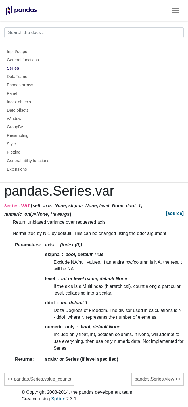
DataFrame (17, 76)
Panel (12, 93)
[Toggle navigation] (175, 10)
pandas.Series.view (154, 379)
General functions (23, 60)
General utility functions (28, 160)
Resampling (17, 135)
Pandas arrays (20, 85)
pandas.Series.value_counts (42, 379)
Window (14, 118)
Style (11, 144)
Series (13, 68)
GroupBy (15, 127)
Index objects (19, 102)
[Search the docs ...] (94, 32)
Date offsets (18, 110)
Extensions (17, 169)
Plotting (13, 152)
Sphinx (58, 398)
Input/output (17, 51)
